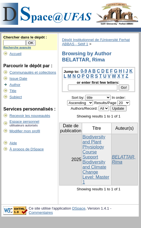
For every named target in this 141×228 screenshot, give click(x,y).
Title (12, 91)
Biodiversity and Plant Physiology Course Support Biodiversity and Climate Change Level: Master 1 (95, 159)
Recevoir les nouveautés (29, 116)
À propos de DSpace (26, 149)
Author (14, 85)
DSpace (78, 208)
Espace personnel (24, 121)
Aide (13, 143)
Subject (15, 97)
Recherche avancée (17, 47)
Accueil (15, 54)
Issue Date (18, 78)
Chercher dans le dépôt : (25, 37)
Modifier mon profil (24, 131)
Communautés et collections (32, 72)
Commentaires (41, 212)
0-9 (84, 71)
